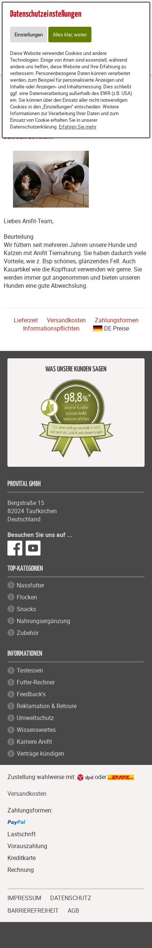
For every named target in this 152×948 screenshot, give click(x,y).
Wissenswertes (36, 730)
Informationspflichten (51, 328)
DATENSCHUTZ (70, 897)
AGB (73, 910)
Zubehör (28, 633)
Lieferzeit (26, 320)
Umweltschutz (35, 718)
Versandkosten (66, 320)
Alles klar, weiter (70, 34)
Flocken (27, 597)
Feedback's (31, 694)
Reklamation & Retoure (47, 706)
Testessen (30, 670)
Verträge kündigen (40, 753)
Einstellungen (28, 34)
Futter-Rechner (36, 682)
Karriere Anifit (34, 741)
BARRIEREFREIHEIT (33, 909)
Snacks (26, 609)
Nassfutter (30, 585)
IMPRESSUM (24, 897)
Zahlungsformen (117, 320)
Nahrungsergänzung (43, 621)
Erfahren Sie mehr (77, 126)
